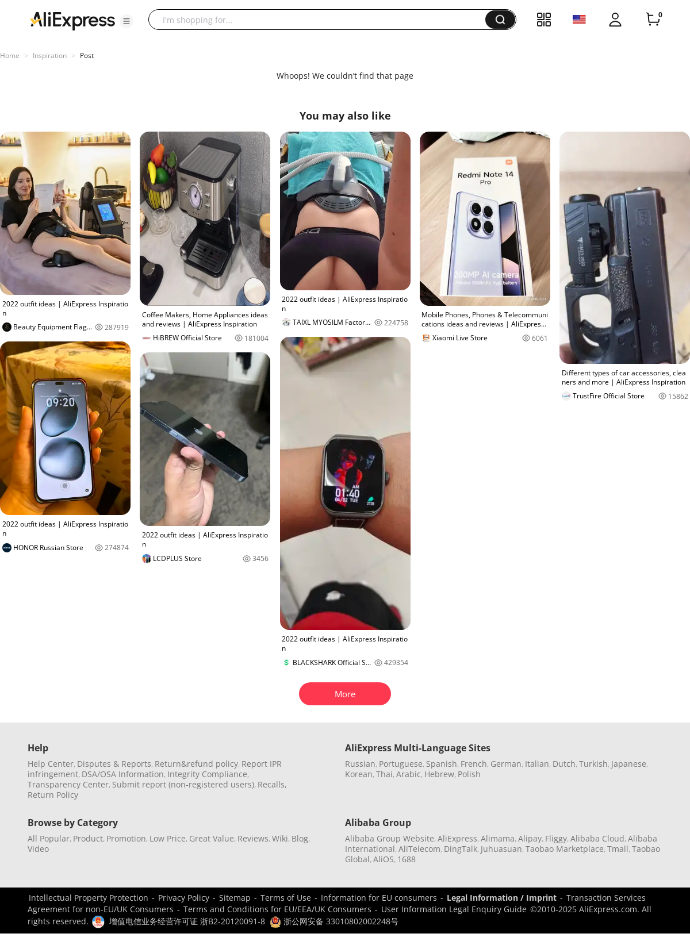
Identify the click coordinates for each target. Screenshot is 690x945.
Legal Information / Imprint (502, 897)
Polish (469, 774)
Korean (359, 774)
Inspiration (50, 55)
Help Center (51, 763)
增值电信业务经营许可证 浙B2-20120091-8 (187, 921)
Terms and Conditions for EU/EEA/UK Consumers (277, 909)
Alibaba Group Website (389, 838)
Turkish (593, 763)
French (474, 763)
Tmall (617, 848)
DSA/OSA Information (123, 774)
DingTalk (460, 848)
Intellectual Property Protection (88, 897)
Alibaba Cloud (597, 838)
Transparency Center (68, 784)
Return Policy (53, 794)
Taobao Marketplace (565, 848)
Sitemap (235, 897)
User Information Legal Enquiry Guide (454, 909)
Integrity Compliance (207, 774)
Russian (360, 763)
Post (87, 55)
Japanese (628, 763)
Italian (537, 763)
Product (88, 838)
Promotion (126, 838)
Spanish (441, 763)
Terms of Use (285, 897)
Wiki (280, 838)
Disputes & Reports (114, 763)
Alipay (530, 838)
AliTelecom (419, 848)
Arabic (408, 774)
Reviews (253, 838)
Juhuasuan (501, 848)
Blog (300, 838)
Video (38, 848)
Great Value (211, 838)
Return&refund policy (196, 763)
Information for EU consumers (379, 897)
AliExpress (457, 838)
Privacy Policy (183, 897)
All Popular (49, 838)
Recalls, (272, 784)
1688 (406, 859)
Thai (384, 774)
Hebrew (439, 774)
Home (10, 55)
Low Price (168, 838)
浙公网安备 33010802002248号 (334, 921)
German (506, 763)
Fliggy (556, 838)
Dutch (564, 763)
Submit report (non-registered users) (183, 784)
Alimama (498, 838)
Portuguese (401, 763)
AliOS (383, 859)
